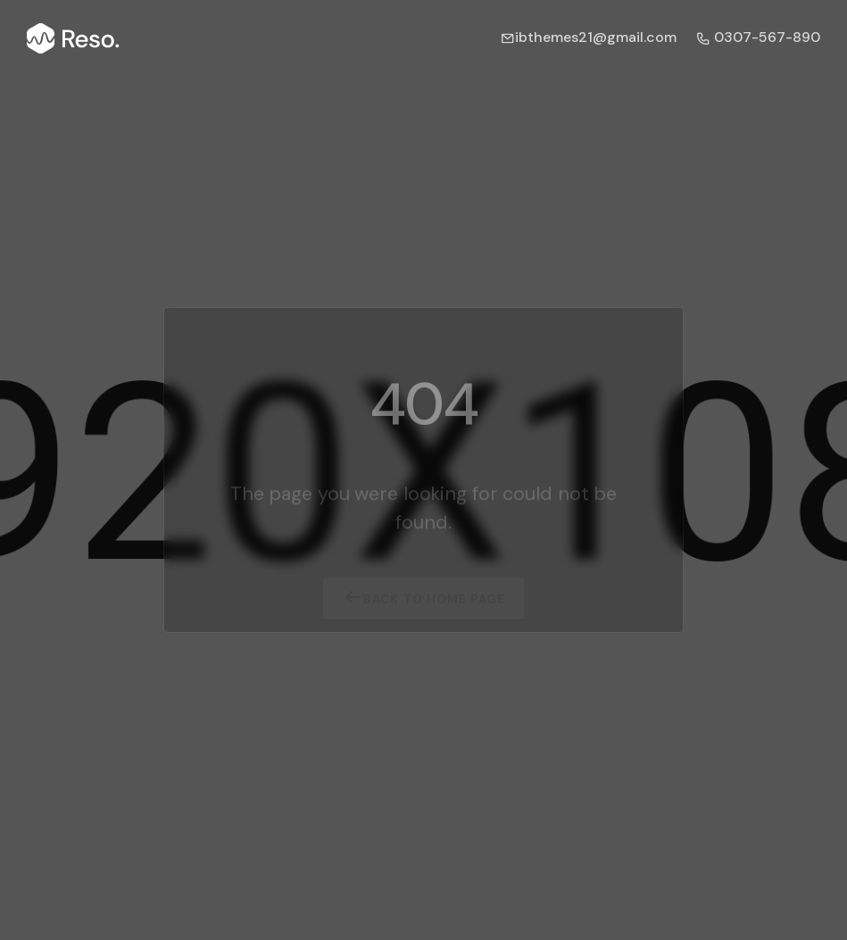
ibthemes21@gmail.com (589, 37)
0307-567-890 (758, 37)
